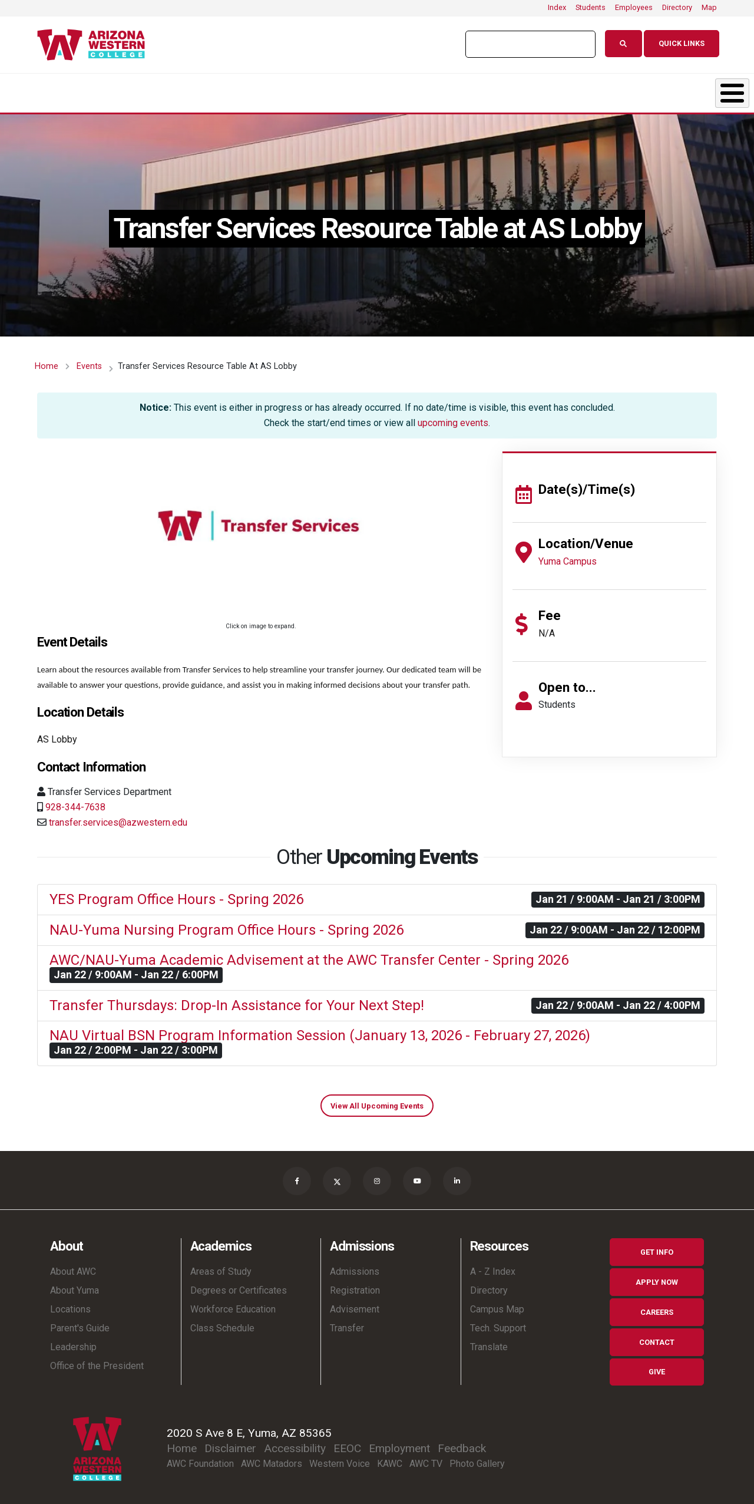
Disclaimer (230, 1442)
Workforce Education (233, 1303)
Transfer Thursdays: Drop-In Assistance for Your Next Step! (236, 999)
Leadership (73, 1341)
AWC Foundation (200, 1457)
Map (709, 7)
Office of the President (97, 1360)
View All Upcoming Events (377, 1100)
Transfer (347, 1322)
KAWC (389, 1457)
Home (46, 360)
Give (657, 1365)
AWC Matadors (271, 1457)
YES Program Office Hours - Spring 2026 (176, 893)
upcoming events (453, 417)
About (32, 89)
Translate (489, 1341)
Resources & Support (533, 89)
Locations (70, 1303)
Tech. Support (498, 1322)
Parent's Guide (80, 1322)
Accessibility (295, 1442)
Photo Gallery (477, 1457)
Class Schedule (222, 1322)
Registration (355, 1284)
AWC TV (425, 1457)
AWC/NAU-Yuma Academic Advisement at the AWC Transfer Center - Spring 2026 (308, 954)
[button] (260, 526)
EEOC (347, 1442)
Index (557, 7)
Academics (141, 89)
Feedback (462, 1442)
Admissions (263, 89)
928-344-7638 (75, 801)
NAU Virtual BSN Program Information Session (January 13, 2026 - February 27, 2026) (319, 1030)
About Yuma (74, 1284)
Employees (634, 7)
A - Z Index (492, 1265)
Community (677, 89)
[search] (525, 44)
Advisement (354, 1303)
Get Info (656, 1246)
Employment (399, 1442)
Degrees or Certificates (238, 1284)
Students (591, 7)
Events (89, 360)
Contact (656, 1336)
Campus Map (497, 1303)
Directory (677, 7)
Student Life (387, 89)
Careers (656, 1306)
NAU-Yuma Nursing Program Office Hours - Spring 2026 (226, 924)
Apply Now (657, 1276)
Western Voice (339, 1457)
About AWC (73, 1265)
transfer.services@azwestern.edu (118, 816)
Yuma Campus (567, 555)
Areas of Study (221, 1265)
